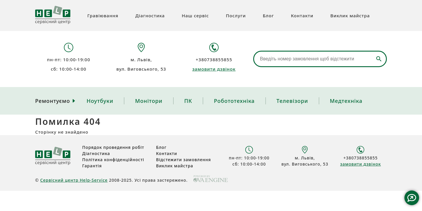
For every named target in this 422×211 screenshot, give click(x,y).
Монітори (148, 100)
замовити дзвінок (214, 69)
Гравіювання (102, 15)
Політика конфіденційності (113, 159)
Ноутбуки (99, 100)
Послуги (236, 15)
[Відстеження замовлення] (320, 59)
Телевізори (292, 100)
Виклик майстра (350, 15)
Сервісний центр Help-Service (74, 180)
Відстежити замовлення (183, 159)
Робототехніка (234, 100)
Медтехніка (346, 100)
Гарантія (92, 166)
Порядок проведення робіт (113, 147)
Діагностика (150, 15)
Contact (411, 197)
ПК (188, 100)
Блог (268, 15)
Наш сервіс (195, 15)
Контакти (302, 15)
